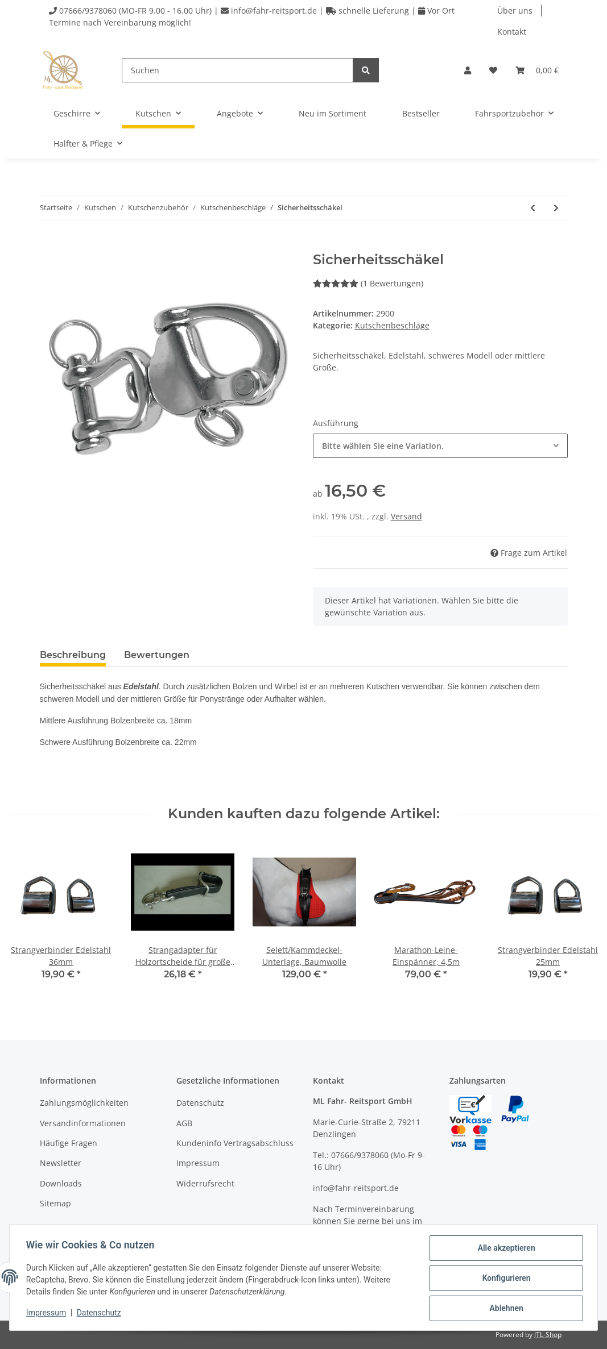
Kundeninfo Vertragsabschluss (235, 1143)
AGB (184, 1123)
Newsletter (60, 1163)
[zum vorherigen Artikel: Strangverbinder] (532, 207)
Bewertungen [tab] (156, 654)
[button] (467, 70)
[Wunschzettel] (493, 70)
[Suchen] (237, 70)
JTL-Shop (547, 1334)
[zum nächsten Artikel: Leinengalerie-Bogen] (556, 207)
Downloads (61, 1183)
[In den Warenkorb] (49, 245)
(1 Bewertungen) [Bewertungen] (368, 283)
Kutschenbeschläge (392, 325)
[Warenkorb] (537, 70)
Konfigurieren (504, 1279)
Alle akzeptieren (504, 1249)
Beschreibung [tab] (73, 654)
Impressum (198, 1163)
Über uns (514, 10)
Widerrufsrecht (205, 1183)
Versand (406, 516)
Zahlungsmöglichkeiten (84, 1102)
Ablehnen (504, 1308)
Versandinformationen (83, 1123)
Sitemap (55, 1203)
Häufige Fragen (68, 1143)
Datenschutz (200, 1102)
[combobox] (440, 446)
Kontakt (511, 31)
